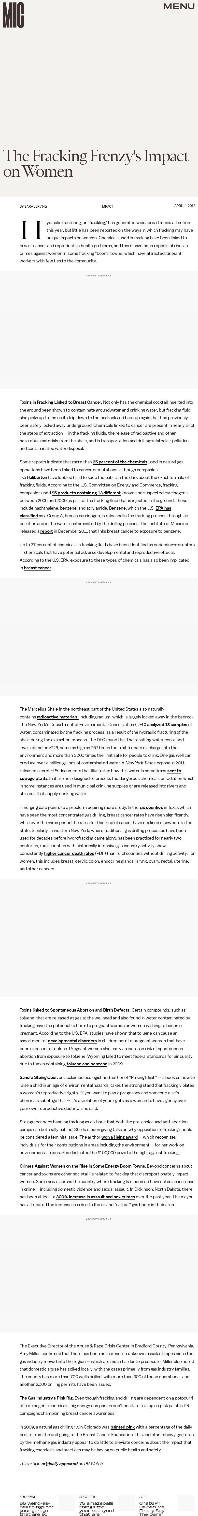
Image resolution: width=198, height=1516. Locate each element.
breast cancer (37, 568)
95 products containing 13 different (86, 493)
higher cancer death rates (69, 853)
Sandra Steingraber (38, 1077)
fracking (97, 222)
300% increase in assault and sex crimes (95, 1197)
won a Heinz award (119, 1137)
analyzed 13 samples (167, 724)
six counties (151, 807)
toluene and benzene (87, 1064)
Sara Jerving (35, 206)
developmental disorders (72, 1041)
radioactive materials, (58, 717)
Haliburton (37, 477)
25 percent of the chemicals (120, 462)
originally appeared (60, 1463)
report (46, 531)
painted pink (123, 1427)
